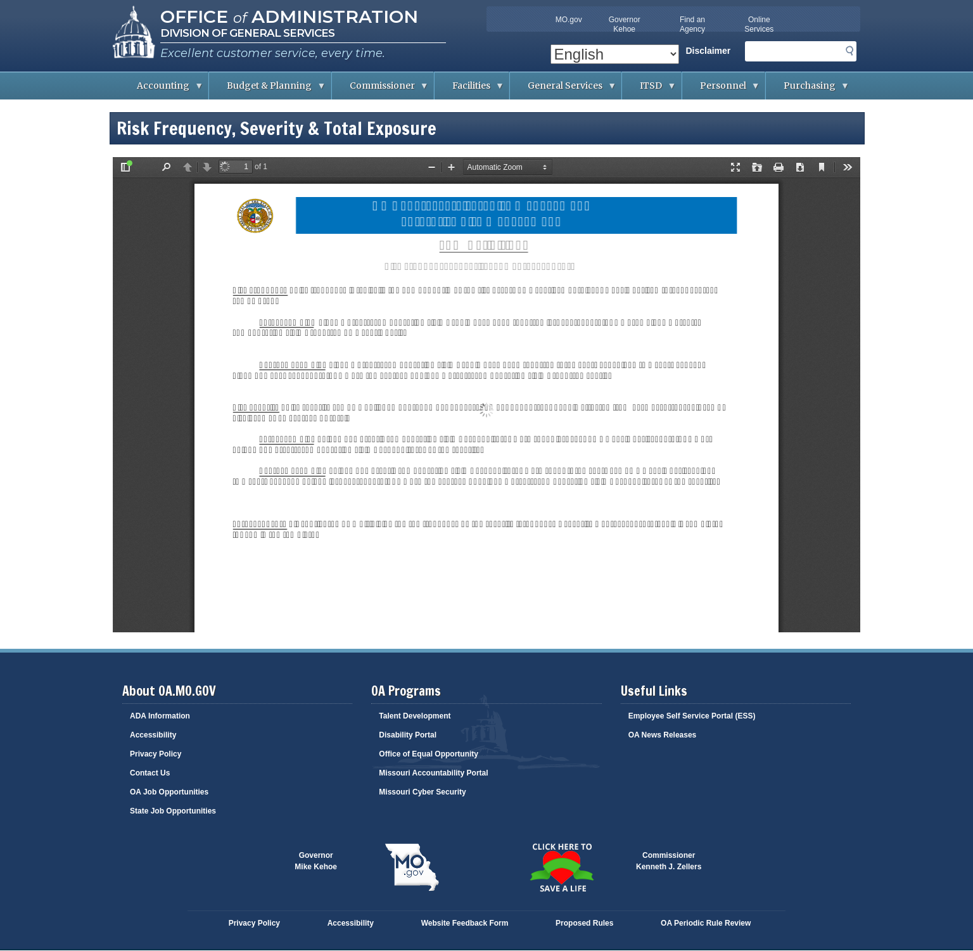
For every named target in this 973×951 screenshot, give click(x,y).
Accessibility (153, 735)
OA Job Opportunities (169, 792)
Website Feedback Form (465, 923)
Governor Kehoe (624, 24)
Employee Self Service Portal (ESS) (692, 716)
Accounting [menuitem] (161, 89)
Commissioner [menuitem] (380, 89)
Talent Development (414, 716)
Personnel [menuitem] (721, 89)
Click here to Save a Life (561, 867)
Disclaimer (707, 51)
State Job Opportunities (173, 811)
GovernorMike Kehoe (316, 861)
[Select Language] (614, 54)
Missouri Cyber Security (422, 792)
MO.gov (569, 19)
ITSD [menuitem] (649, 89)
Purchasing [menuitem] (807, 89)
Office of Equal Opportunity (428, 754)
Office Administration (289, 16)
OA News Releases (662, 735)
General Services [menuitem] (563, 89)
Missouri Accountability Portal (433, 773)
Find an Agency (692, 24)
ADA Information (160, 716)
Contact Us (150, 773)
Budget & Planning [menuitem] (267, 89)
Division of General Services (247, 33)
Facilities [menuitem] (469, 89)
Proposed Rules (584, 923)
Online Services (758, 24)
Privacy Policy (155, 754)
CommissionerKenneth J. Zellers (668, 861)
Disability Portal (407, 735)
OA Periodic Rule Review (706, 923)
